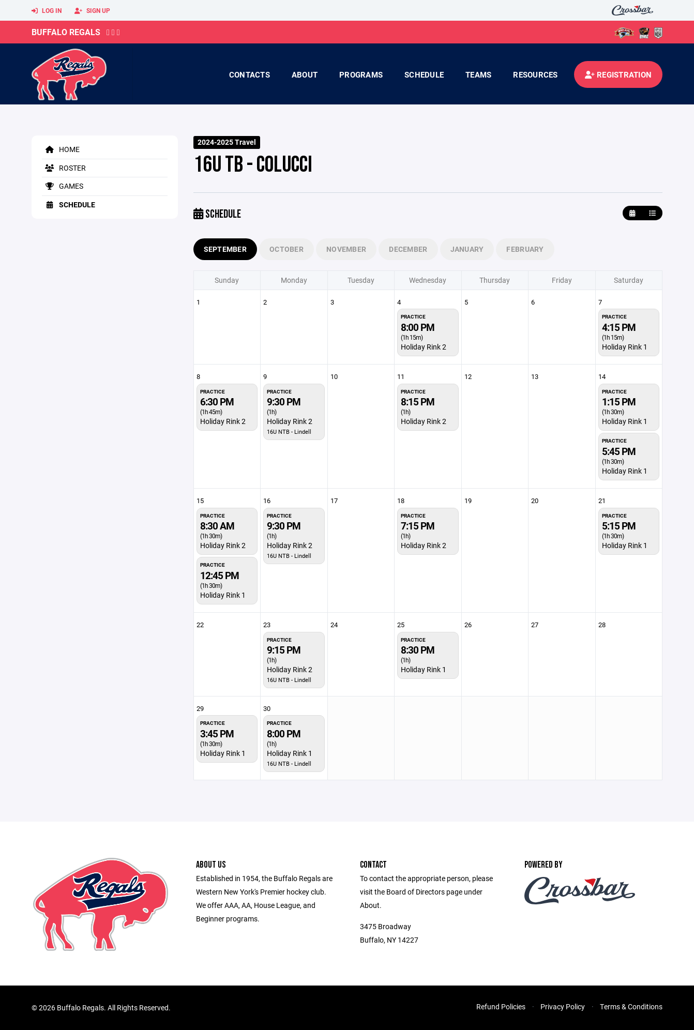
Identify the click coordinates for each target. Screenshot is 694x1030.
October (286, 249)
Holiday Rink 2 (423, 347)
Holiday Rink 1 (624, 347)
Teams (478, 74)
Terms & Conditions (631, 1006)
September (225, 249)
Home (61, 149)
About (305, 74)
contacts (249, 74)
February (525, 249)
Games (62, 186)
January (467, 249)
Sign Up (92, 11)
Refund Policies (500, 1006)
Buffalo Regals (66, 31)
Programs (361, 74)
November (346, 249)
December (408, 249)
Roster (64, 168)
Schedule (424, 74)
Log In (47, 11)
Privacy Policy (562, 1006)
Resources (535, 74)
